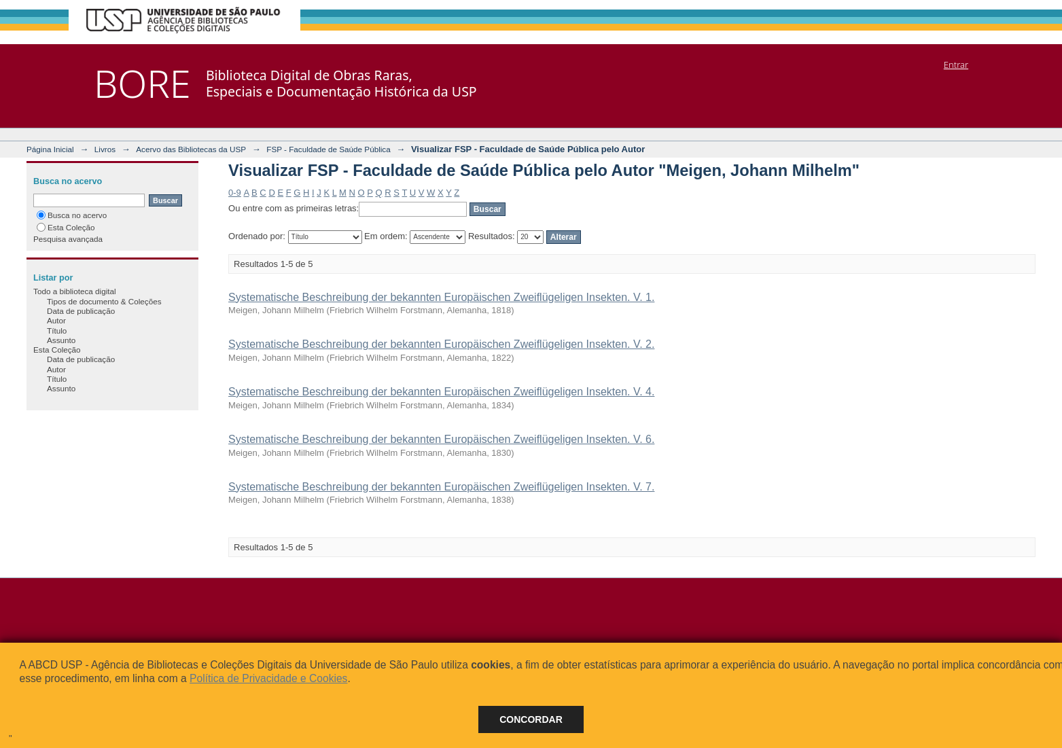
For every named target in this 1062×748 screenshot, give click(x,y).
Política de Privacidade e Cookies (268, 678)
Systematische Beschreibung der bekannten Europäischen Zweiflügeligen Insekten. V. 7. (441, 487)
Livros (105, 149)
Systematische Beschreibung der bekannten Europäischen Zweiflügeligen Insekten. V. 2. (441, 344)
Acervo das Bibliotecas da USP (191, 149)
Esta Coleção (66, 227)
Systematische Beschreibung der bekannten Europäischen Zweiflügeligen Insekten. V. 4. (441, 391)
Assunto (61, 340)
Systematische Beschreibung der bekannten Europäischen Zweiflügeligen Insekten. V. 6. (441, 439)
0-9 (234, 193)
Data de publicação (81, 310)
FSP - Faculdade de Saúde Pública (328, 149)
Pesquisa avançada (68, 238)
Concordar (531, 719)
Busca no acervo (72, 215)
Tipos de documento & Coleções (104, 301)
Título (57, 330)
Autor (56, 320)
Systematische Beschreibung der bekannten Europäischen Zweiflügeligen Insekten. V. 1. (441, 297)
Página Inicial (50, 149)
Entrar (956, 64)
